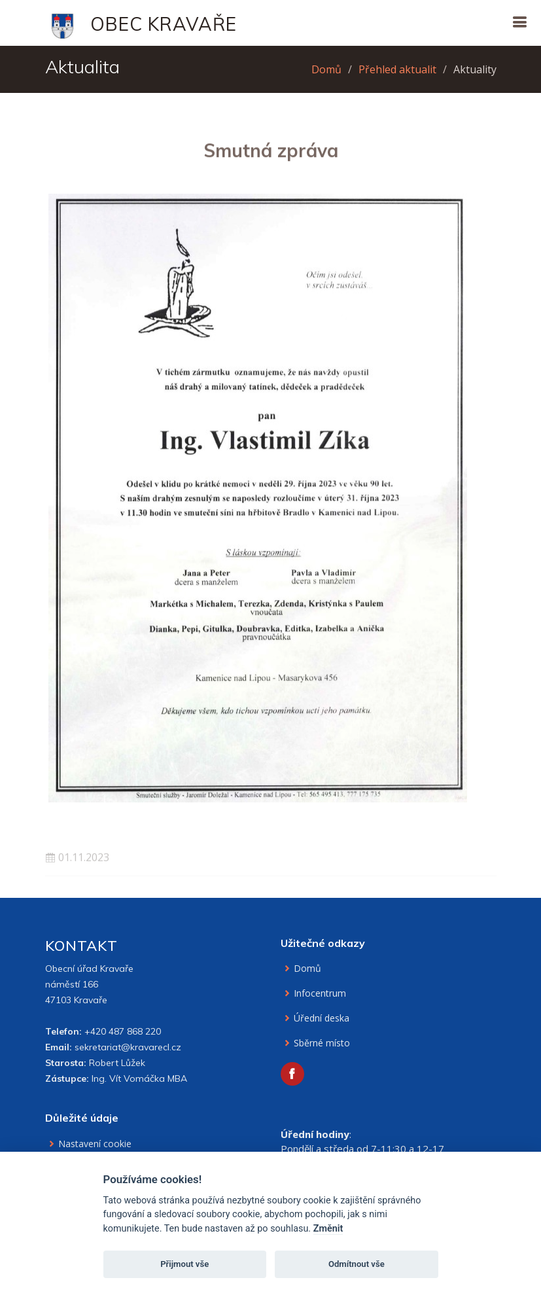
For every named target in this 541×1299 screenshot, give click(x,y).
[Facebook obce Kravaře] (292, 1074)
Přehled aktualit (397, 69)
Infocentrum (320, 993)
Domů (326, 69)
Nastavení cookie (94, 1143)
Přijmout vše (184, 1264)
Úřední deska (321, 1018)
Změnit (328, 1228)
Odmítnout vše (356, 1264)
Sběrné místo (322, 1043)
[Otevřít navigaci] (519, 22)
